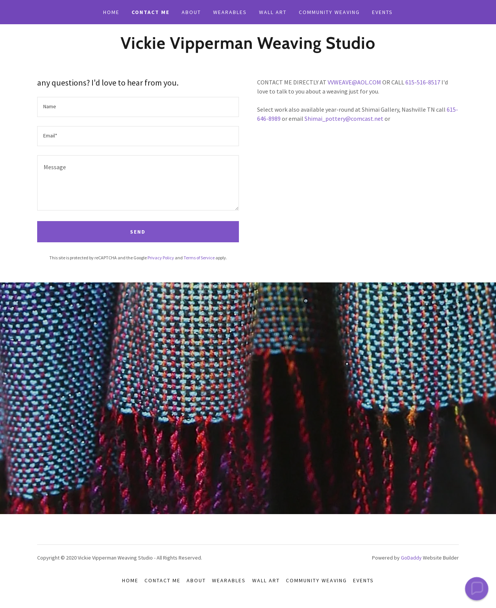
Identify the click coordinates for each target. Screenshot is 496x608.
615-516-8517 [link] (422, 82)
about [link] (191, 12)
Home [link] (111, 12)
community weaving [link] (329, 12)
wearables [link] (230, 12)
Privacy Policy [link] (161, 257)
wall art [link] (273, 12)
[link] (247, 46)
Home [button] (130, 580)
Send (138, 231)
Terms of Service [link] (199, 257)
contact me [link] (151, 12)
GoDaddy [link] (411, 557)
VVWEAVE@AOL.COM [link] (354, 82)
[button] (476, 588)
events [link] (382, 12)
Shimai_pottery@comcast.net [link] (344, 118)
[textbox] (138, 107)
